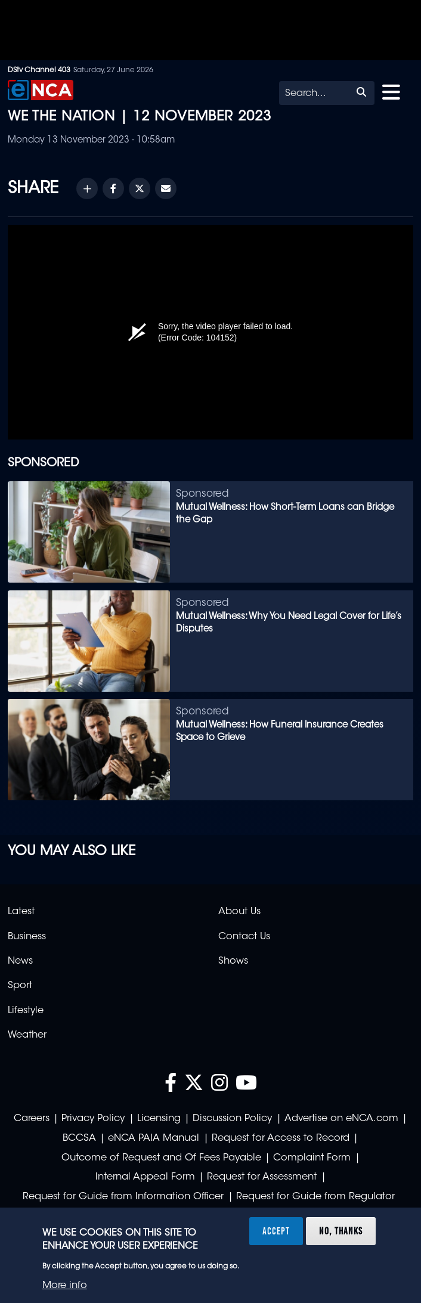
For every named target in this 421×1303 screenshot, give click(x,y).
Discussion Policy (232, 1119)
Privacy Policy (93, 1119)
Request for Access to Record (280, 1138)
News (20, 961)
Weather (27, 1035)
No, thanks (341, 1231)
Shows (233, 961)
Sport (20, 986)
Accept (276, 1231)
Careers (31, 1119)
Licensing (159, 1119)
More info (64, 1285)
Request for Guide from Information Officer (123, 1197)
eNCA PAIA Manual (153, 1138)
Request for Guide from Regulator (315, 1197)
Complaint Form (312, 1158)
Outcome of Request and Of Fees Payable (161, 1158)
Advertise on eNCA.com (341, 1119)
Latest (21, 912)
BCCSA (79, 1138)
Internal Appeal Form (145, 1177)
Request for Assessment (262, 1177)
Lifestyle (26, 1011)
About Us (239, 912)
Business (27, 937)
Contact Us (244, 937)
